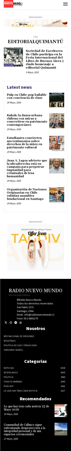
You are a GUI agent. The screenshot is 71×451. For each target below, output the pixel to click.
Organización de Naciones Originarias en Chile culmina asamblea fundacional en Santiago (27, 194)
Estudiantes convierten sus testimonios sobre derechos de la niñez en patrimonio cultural (24, 142)
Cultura (9, 65)
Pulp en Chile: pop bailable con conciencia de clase (26, 96)
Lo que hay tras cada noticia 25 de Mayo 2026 (26, 408)
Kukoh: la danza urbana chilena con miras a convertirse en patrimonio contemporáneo (27, 120)
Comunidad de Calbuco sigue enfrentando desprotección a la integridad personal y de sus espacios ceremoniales (24, 429)
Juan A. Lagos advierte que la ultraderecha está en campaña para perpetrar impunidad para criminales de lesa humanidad (27, 168)
